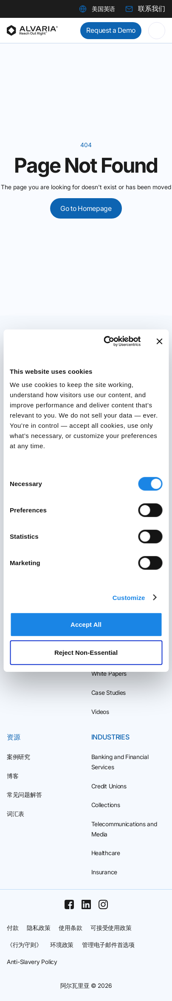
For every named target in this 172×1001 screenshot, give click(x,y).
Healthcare (105, 852)
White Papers (109, 673)
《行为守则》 (24, 944)
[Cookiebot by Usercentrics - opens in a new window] (106, 341)
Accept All (86, 624)
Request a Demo (110, 30)
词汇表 (15, 813)
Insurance (104, 872)
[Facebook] (69, 904)
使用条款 (70, 927)
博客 (12, 775)
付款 (12, 927)
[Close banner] (159, 341)
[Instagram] (103, 904)
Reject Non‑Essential (86, 652)
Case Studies (108, 692)
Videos (100, 711)
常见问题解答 (24, 794)
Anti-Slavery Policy (32, 961)
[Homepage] (32, 30)
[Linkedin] (86, 904)
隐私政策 (38, 927)
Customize (129, 597)
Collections (105, 804)
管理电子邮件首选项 (108, 944)
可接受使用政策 (110, 927)
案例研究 (18, 756)
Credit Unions (109, 786)
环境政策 (61, 944)
